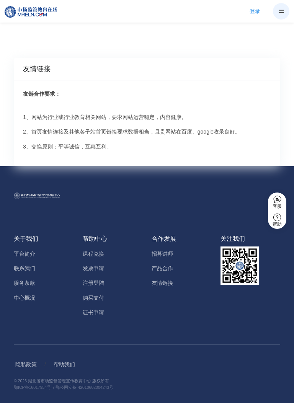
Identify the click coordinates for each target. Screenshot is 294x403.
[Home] (35, 11)
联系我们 (24, 268)
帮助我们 (64, 364)
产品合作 (162, 268)
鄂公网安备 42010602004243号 (84, 387)
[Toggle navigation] (281, 11)
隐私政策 (26, 364)
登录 (255, 11)
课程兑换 (93, 254)
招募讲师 (162, 254)
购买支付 (93, 298)
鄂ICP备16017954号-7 (34, 387)
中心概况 (24, 298)
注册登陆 (93, 283)
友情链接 (162, 283)
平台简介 (24, 254)
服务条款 (24, 283)
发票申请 (93, 268)
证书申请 (93, 312)
